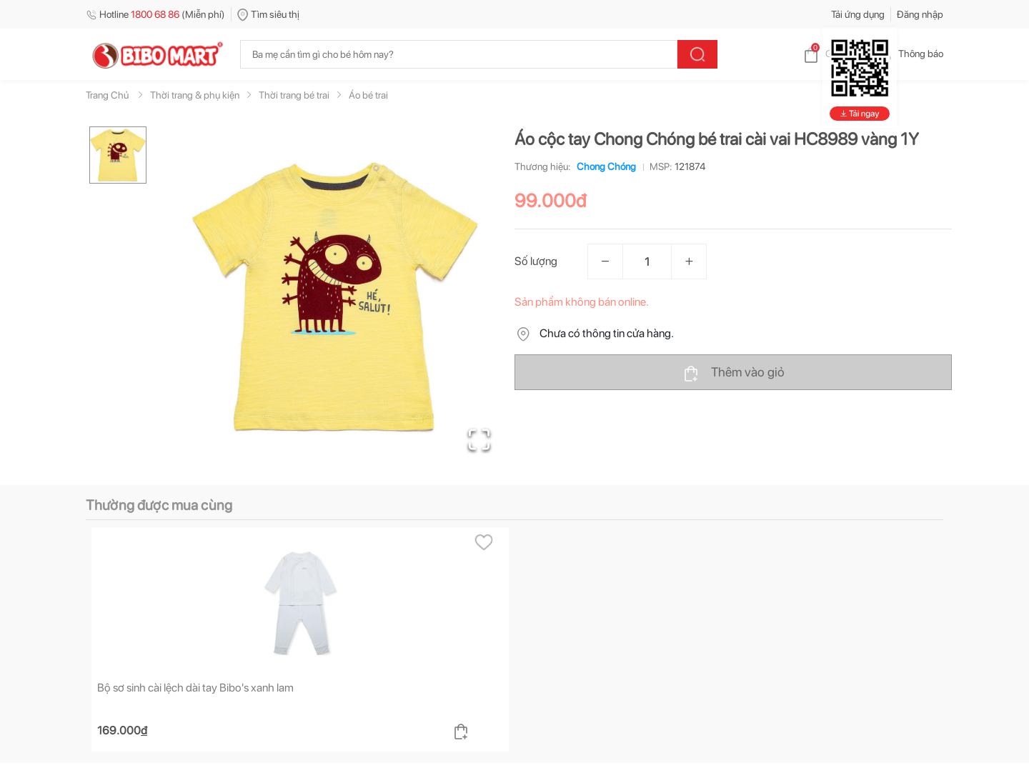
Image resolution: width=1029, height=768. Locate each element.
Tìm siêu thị (268, 14)
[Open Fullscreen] (479, 439)
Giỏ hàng (832, 53)
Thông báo (909, 53)
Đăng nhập (920, 14)
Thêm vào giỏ (733, 372)
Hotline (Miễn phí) (155, 14)
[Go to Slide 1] (117, 155)
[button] (335, 297)
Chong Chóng (603, 166)
